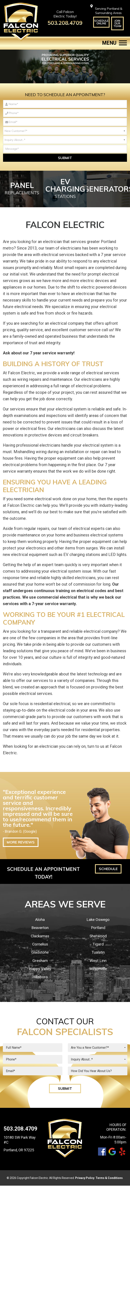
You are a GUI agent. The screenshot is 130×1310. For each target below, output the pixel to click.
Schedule (108, 868)
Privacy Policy (84, 1178)
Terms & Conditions (109, 1178)
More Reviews (21, 842)
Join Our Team (117, 23)
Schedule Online (101, 22)
